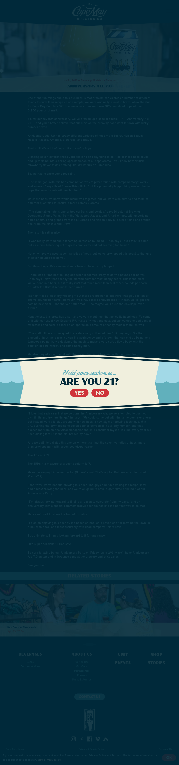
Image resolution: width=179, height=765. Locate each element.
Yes (79, 393)
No (100, 393)
